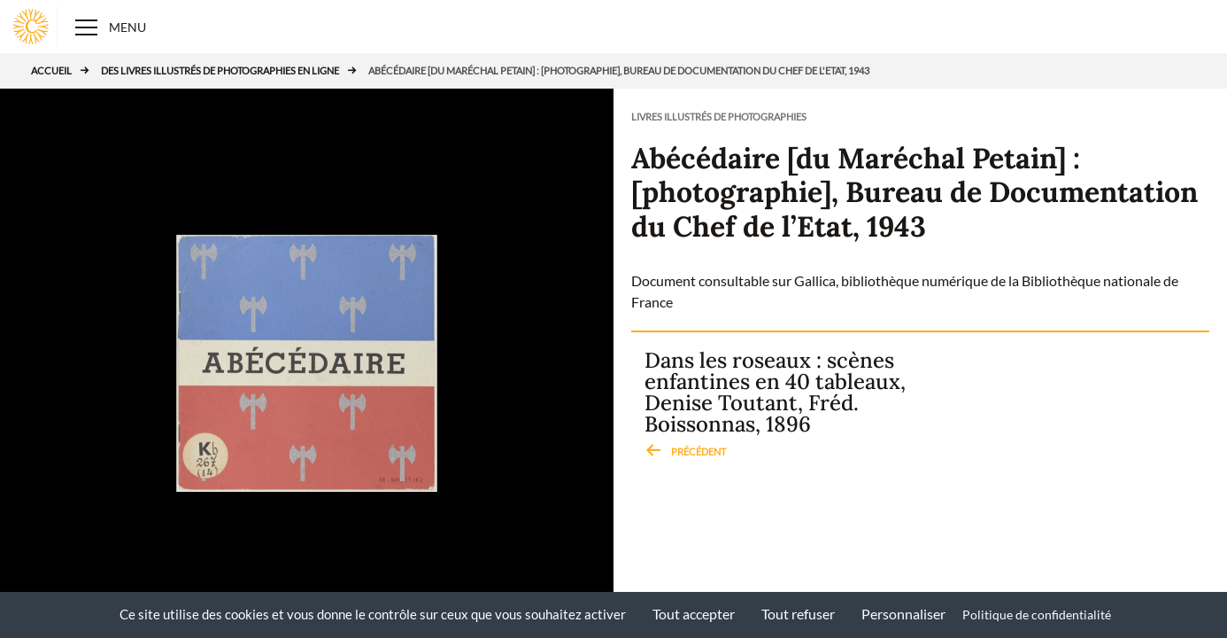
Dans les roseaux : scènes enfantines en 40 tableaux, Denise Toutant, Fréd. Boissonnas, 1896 (775, 406)
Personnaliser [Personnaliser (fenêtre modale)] (903, 613)
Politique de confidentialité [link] (1036, 614)
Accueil (51, 70)
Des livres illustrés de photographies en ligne (220, 70)
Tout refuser (798, 613)
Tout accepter (693, 613)
